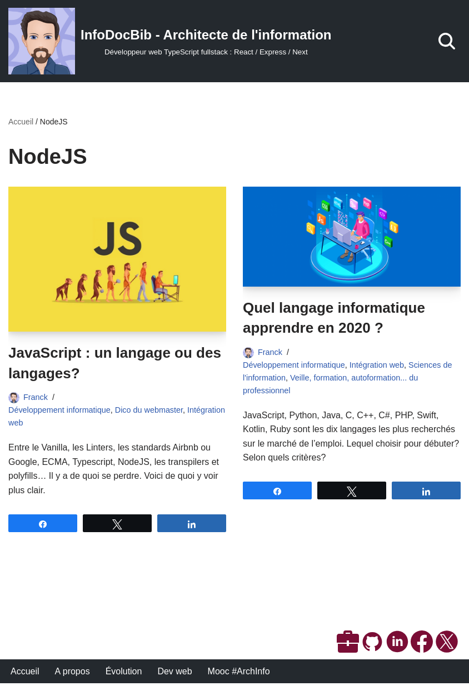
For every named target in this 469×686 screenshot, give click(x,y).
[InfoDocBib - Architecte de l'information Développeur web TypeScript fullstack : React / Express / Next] (170, 41)
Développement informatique (59, 409)
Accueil (20, 121)
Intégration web (377, 364)
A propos (72, 674)
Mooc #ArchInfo (239, 674)
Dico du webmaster (149, 409)
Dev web (175, 674)
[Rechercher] (446, 41)
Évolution (124, 674)
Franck (35, 397)
